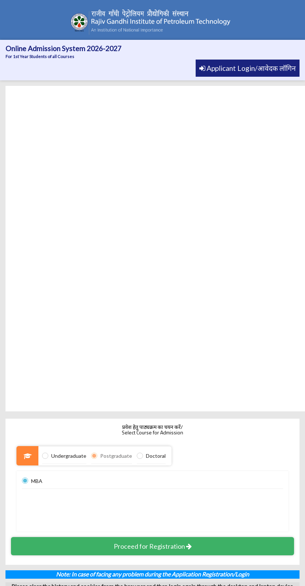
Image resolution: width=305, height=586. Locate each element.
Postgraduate (116, 456)
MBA (36, 481)
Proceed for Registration (153, 546)
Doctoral (156, 456)
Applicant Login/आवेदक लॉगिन (247, 68)
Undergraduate (68, 456)
